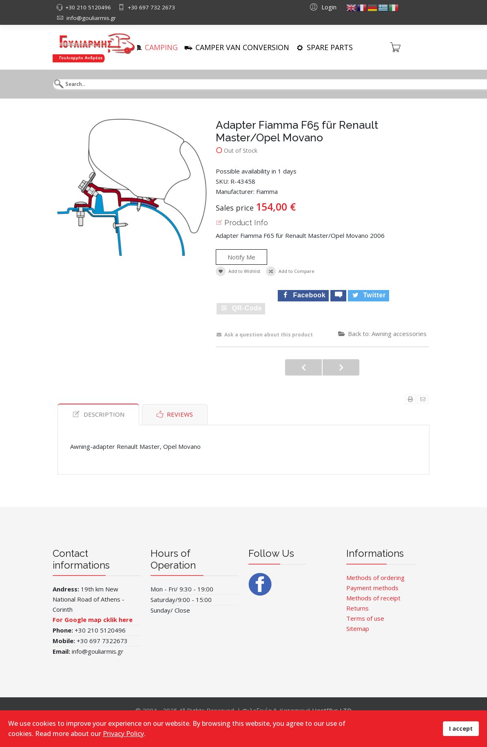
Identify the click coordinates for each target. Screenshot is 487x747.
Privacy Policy (123, 733)
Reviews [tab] (175, 414)
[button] (322, 6)
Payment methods (372, 588)
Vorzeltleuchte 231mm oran (303, 367)
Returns (357, 608)
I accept (461, 728)
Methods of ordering (375, 577)
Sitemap (357, 628)
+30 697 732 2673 (151, 7)
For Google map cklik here (93, 619)
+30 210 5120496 (88, 7)
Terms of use (365, 618)
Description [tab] (98, 414)
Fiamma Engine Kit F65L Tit (341, 367)
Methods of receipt (373, 598)
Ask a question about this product (265, 334)
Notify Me (241, 257)
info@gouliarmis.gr (91, 18)
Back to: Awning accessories (382, 334)
